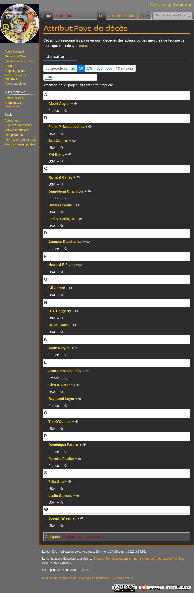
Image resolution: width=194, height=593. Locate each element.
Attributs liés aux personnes (84, 537)
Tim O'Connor (59, 422)
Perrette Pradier (61, 459)
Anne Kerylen (59, 348)
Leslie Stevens (60, 496)
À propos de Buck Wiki (94, 578)
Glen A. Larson (60, 385)
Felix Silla (56, 482)
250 (99, 68)
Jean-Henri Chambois (66, 191)
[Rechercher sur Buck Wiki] (172, 15)
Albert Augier (59, 104)
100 (90, 68)
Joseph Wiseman (62, 518)
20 (73, 68)
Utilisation (60, 56)
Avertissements (122, 578)
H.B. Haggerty (59, 311)
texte (83, 46)
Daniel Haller (58, 325)
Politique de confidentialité (59, 578)
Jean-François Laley (64, 371)
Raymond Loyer (61, 399)
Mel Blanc (56, 154)
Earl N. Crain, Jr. (61, 219)
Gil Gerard (56, 288)
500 (109, 68)
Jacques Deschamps (65, 241)
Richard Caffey (60, 177)
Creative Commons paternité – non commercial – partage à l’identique (139, 558)
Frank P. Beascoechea (66, 127)
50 (81, 68)
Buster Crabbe (60, 205)
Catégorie (52, 537)
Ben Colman (58, 141)
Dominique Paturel (63, 445)
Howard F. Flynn (61, 265)
